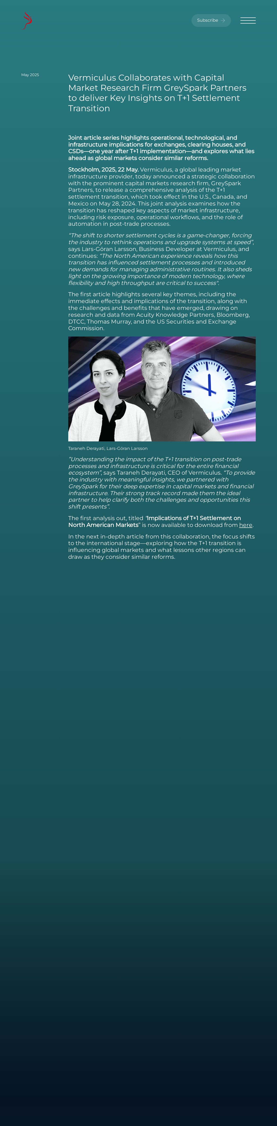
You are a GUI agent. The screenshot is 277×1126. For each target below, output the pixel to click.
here (245, 525)
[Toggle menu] (248, 20)
